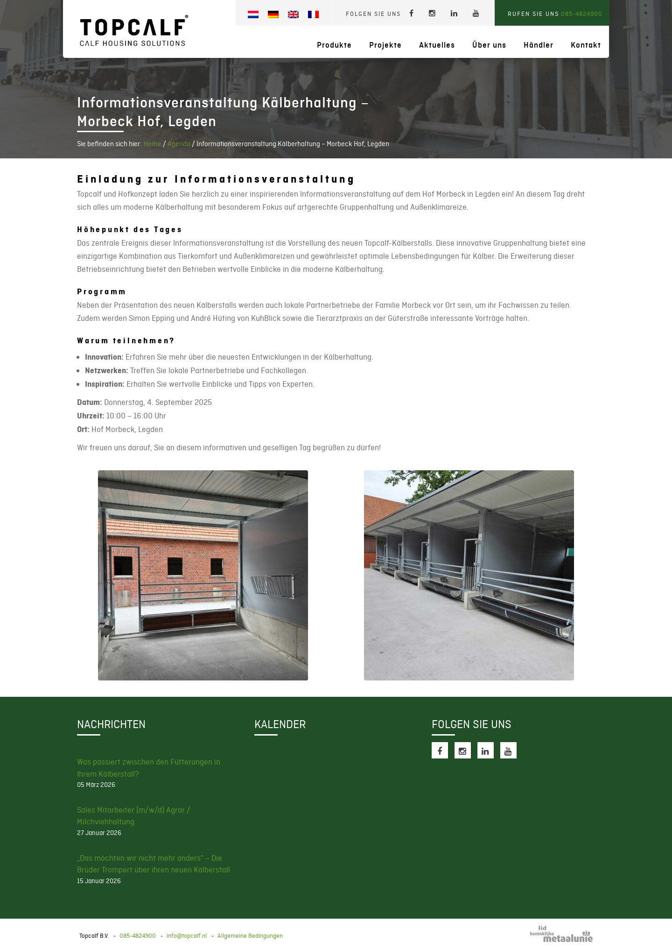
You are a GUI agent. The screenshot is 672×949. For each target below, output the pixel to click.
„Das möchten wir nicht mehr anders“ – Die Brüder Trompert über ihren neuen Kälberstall (153, 864)
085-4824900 (581, 13)
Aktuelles (437, 45)
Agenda (179, 144)
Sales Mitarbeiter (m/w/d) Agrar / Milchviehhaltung (133, 816)
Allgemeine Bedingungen (250, 935)
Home (152, 144)
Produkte (334, 45)
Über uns (489, 45)
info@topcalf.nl (187, 935)
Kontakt (586, 45)
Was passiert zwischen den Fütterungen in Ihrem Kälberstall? (148, 768)
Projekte (385, 45)
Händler (538, 45)
